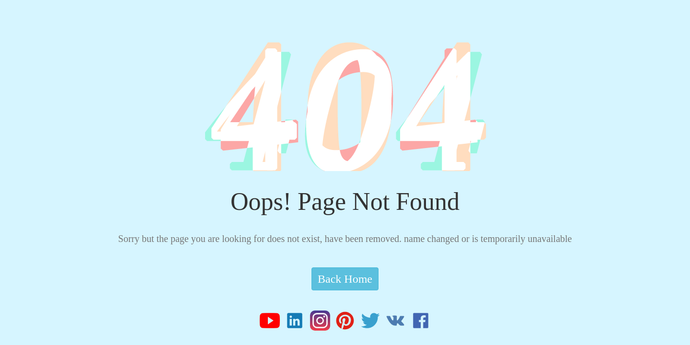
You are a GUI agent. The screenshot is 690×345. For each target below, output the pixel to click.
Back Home (345, 279)
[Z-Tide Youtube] (272, 324)
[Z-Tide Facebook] (421, 324)
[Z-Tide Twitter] (373, 324)
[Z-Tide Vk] (398, 324)
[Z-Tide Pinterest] (347, 324)
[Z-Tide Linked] (297, 324)
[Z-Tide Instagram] (322, 324)
